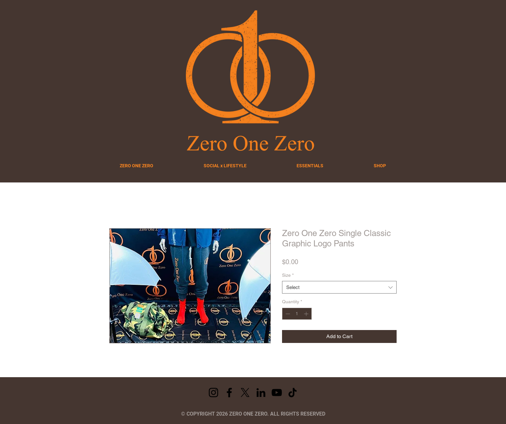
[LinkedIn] (261, 392)
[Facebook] (229, 392)
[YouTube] (276, 392)
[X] (245, 392)
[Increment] (307, 313)
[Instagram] (213, 392)
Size (288, 275)
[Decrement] (287, 313)
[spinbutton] (297, 313)
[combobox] (339, 287)
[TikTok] (292, 392)
